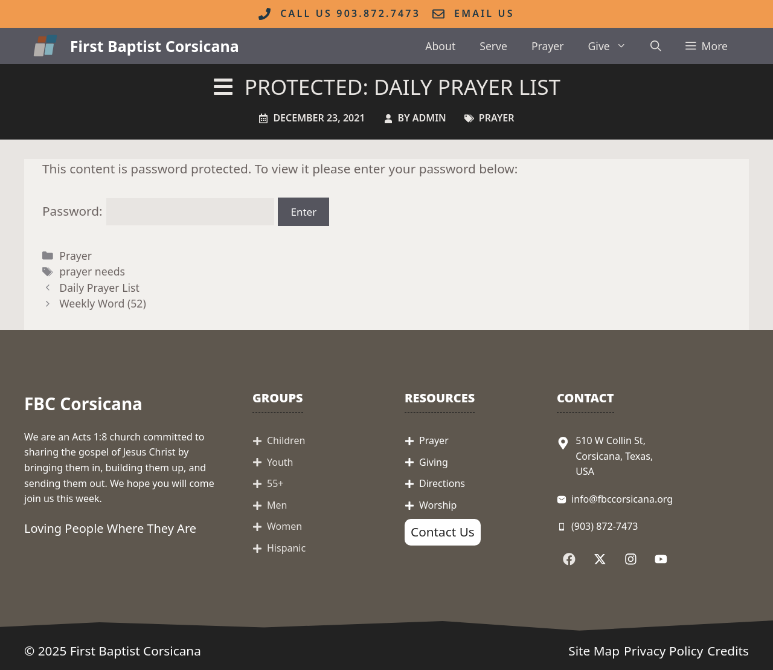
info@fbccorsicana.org (622, 499)
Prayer (547, 46)
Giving (433, 462)
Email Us (484, 13)
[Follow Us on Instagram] (630, 559)
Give (613, 46)
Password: (158, 210)
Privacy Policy (663, 650)
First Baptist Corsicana (154, 46)
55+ (275, 483)
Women (284, 526)
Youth (280, 462)
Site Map (594, 650)
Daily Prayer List (99, 287)
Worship (438, 505)
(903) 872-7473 (604, 526)
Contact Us (443, 531)
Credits (728, 650)
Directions (442, 483)
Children (286, 440)
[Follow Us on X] (600, 559)
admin (429, 117)
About (440, 46)
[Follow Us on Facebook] (569, 559)
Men (277, 505)
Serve (493, 46)
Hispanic (286, 548)
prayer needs (92, 271)
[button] (655, 46)
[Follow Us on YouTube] (661, 559)
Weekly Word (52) (102, 303)
